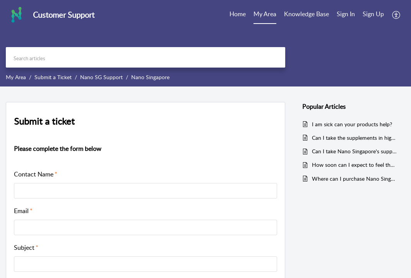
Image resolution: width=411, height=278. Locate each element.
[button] (396, 15)
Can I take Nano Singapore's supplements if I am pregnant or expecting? (354, 151)
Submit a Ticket (53, 77)
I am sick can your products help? (352, 124)
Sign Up (373, 14)
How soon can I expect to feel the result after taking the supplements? (354, 164)
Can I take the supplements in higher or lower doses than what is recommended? (354, 137)
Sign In (346, 14)
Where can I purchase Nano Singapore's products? (354, 178)
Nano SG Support (101, 77)
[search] (145, 57)
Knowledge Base (306, 14)
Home (237, 14)
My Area (264, 14)
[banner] (205, 43)
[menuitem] (237, 14)
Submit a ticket (44, 121)
